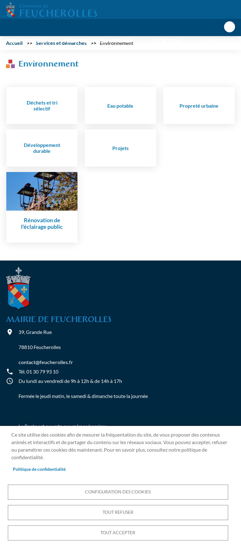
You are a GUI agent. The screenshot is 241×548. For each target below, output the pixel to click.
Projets (120, 148)
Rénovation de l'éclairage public (42, 223)
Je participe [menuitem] (217, 40)
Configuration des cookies (118, 491)
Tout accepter (117, 532)
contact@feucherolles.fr (46, 362)
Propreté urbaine (198, 106)
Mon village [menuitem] (25, 40)
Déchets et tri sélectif (42, 105)
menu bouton (229, 26)
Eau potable (120, 106)
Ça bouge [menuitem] (166, 40)
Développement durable (42, 148)
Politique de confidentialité (39, 469)
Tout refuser (118, 512)
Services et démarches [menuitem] (98, 40)
